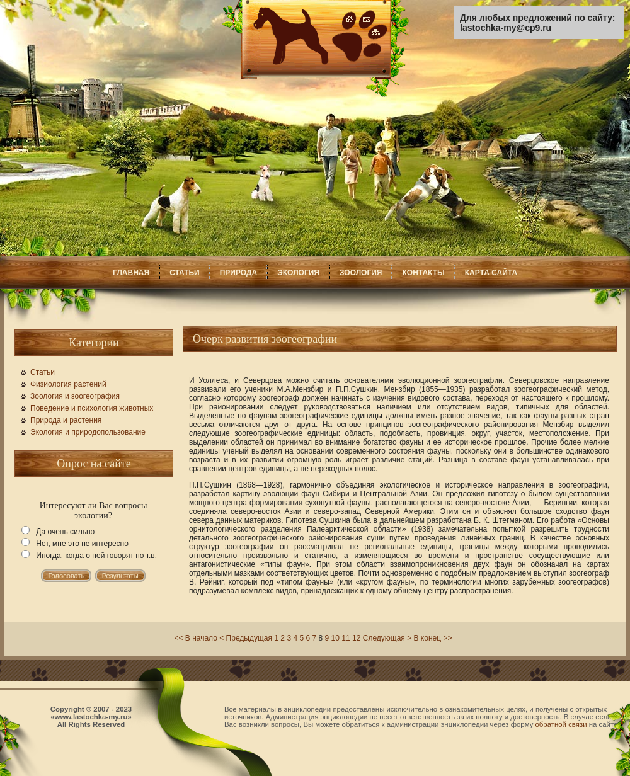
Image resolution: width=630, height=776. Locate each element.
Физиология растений (68, 384)
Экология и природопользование (88, 432)
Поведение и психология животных (91, 408)
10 (335, 638)
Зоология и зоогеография (75, 396)
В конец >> (433, 638)
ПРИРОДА (239, 272)
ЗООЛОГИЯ (361, 272)
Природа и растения (65, 420)
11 (345, 638)
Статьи (42, 372)
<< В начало (195, 638)
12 (356, 638)
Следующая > (387, 638)
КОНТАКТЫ (423, 272)
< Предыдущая (245, 638)
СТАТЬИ (184, 272)
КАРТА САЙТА (491, 272)
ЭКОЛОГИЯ (298, 272)
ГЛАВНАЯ (131, 272)
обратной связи (561, 724)
